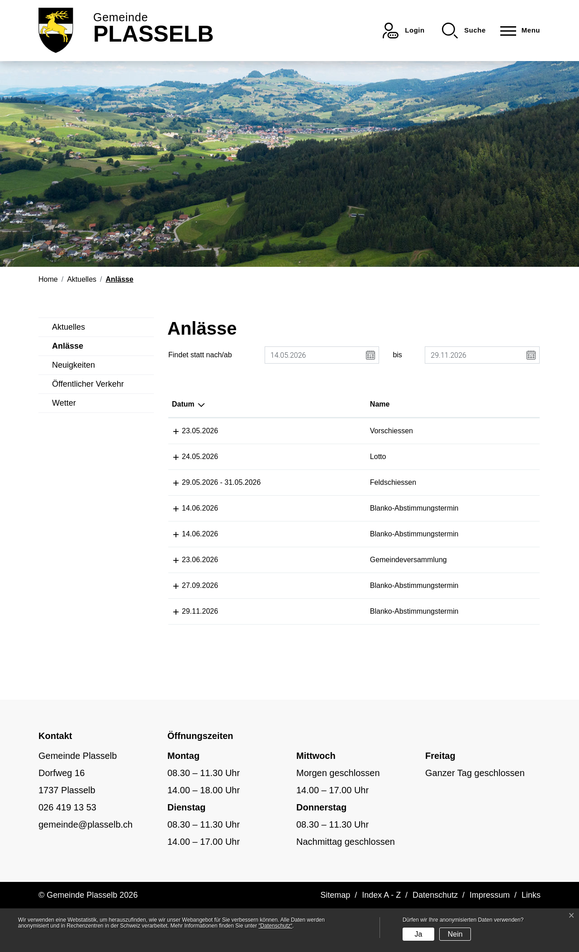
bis (397, 355)
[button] (463, 30)
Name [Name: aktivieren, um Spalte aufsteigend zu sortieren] (268, 404)
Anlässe (73, 348)
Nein (455, 934)
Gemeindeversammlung (296, 581)
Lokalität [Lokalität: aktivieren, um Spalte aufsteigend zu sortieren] (357, 404)
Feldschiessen (281, 482)
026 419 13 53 (67, 851)
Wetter (64, 402)
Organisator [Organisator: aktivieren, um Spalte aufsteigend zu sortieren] (487, 404)
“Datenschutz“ (276, 926)
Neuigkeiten (73, 364)
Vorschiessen (279, 431)
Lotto (266, 456)
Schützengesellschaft (501, 431)
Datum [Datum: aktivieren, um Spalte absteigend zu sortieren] (183, 404)
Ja (418, 934)
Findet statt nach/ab (200, 355)
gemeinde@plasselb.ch (85, 868)
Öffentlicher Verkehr (88, 383)
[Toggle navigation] (517, 30)
